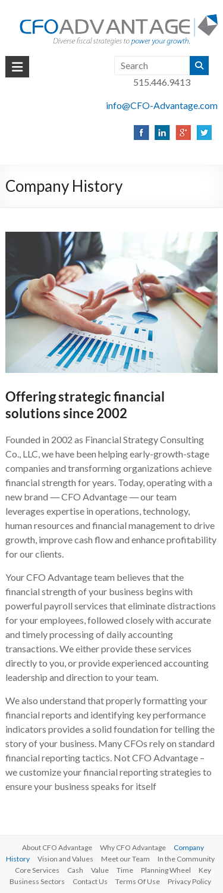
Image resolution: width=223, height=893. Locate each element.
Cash (75, 870)
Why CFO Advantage (133, 847)
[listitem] (140, 132)
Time (125, 870)
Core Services (37, 870)
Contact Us (90, 881)
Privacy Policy (189, 881)
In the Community (186, 858)
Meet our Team (125, 858)
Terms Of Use (137, 881)
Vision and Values (65, 858)
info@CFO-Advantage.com (162, 105)
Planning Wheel (166, 870)
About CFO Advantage (57, 847)
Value (100, 870)
